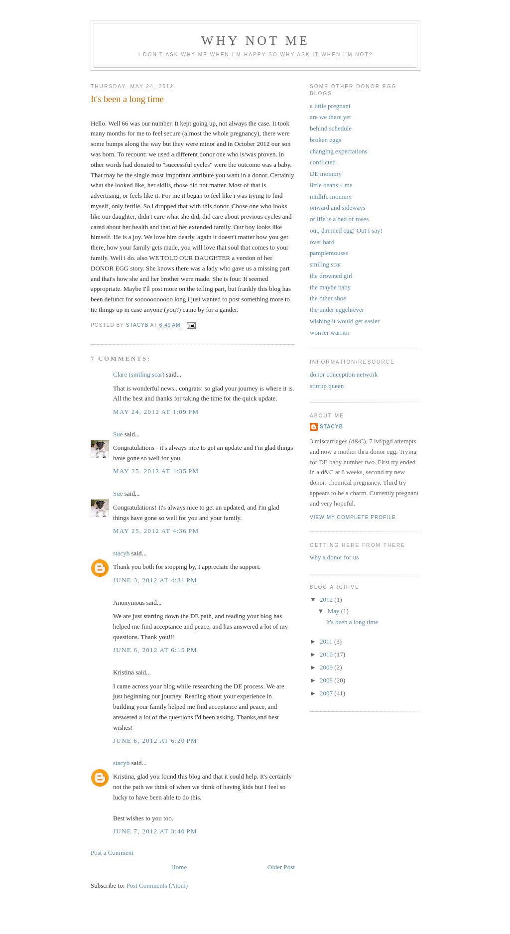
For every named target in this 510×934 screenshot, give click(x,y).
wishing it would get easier (345, 321)
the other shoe (328, 298)
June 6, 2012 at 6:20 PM (155, 740)
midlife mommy (331, 196)
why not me (255, 40)
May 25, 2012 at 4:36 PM (156, 530)
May (334, 611)
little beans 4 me (331, 185)
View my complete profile (353, 517)
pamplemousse (329, 253)
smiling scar (325, 264)
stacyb (121, 553)
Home (179, 867)
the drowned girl (331, 275)
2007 (327, 693)
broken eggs (325, 139)
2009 (327, 667)
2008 (327, 680)
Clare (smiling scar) (138, 374)
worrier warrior (330, 332)
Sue (118, 434)
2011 (327, 641)
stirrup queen (327, 386)
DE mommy (326, 173)
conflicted (323, 162)
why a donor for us (334, 557)
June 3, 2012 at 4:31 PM (155, 580)
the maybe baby (330, 287)
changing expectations (339, 151)
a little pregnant (330, 106)
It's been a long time (352, 622)
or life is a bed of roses (339, 219)
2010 (327, 654)
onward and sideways (338, 207)
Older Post (281, 867)
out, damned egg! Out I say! (346, 230)
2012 (327, 599)
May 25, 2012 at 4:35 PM (156, 471)
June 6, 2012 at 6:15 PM (155, 650)
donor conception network (344, 374)
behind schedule (331, 128)
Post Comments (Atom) (157, 885)
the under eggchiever (337, 309)
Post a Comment (112, 852)
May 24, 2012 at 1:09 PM (156, 411)
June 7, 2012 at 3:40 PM (155, 831)
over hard (322, 242)
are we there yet (330, 117)
